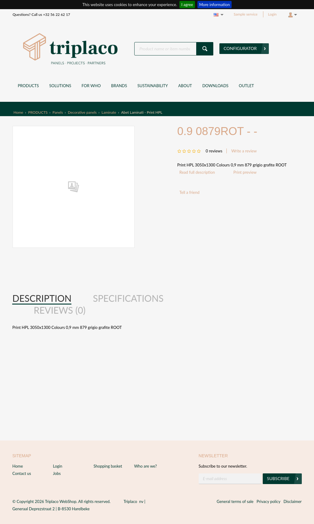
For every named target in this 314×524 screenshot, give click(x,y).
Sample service (246, 14)
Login (272, 14)
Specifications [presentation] (128, 298)
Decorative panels (82, 112)
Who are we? (145, 466)
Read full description (197, 172)
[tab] (41, 298)
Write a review (244, 150)
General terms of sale (235, 501)
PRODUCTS (38, 112)
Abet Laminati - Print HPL (141, 112)
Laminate (109, 112)
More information (214, 4)
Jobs (57, 473)
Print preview (245, 172)
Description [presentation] (41, 298)
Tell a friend (189, 192)
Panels (57, 112)
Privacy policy (268, 501)
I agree (187, 4)
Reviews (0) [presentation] (59, 310)
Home (18, 112)
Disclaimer (292, 501)
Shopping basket (107, 466)
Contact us (21, 473)
